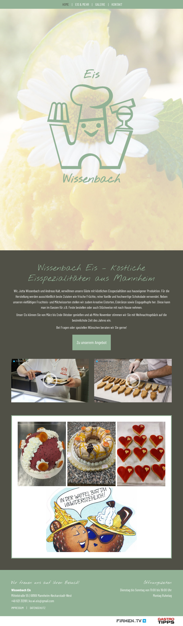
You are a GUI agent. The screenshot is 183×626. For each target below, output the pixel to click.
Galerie (100, 4)
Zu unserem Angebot (92, 342)
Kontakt (117, 4)
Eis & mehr (82, 4)
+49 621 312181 (19, 601)
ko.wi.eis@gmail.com (41, 601)
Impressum (17, 608)
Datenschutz (37, 608)
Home (65, 4)
